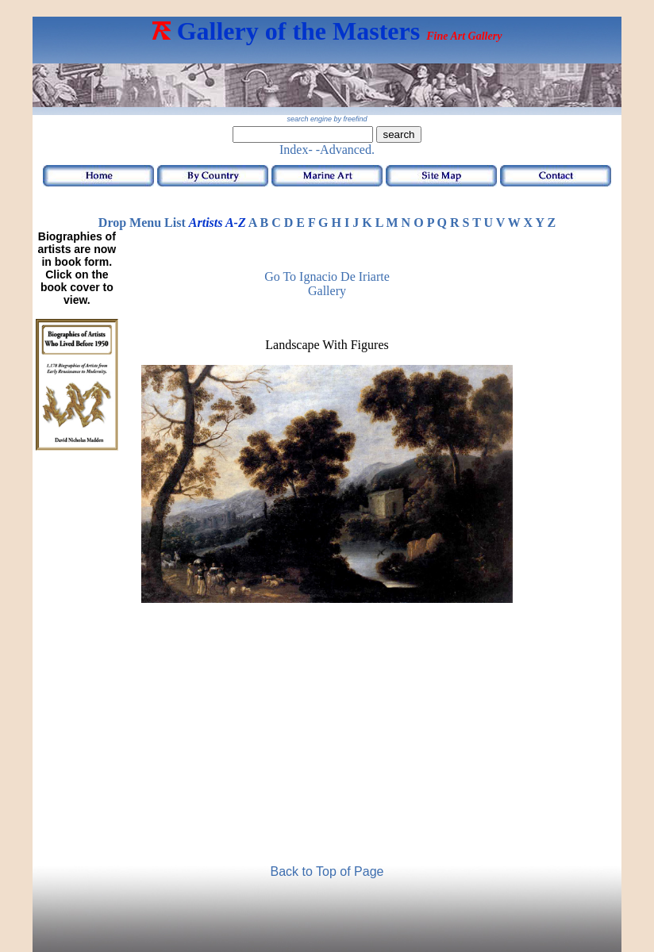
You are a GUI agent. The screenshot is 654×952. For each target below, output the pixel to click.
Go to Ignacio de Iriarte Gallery (327, 284)
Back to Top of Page (327, 871)
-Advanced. (345, 149)
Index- (296, 149)
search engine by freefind (327, 119)
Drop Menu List (142, 222)
